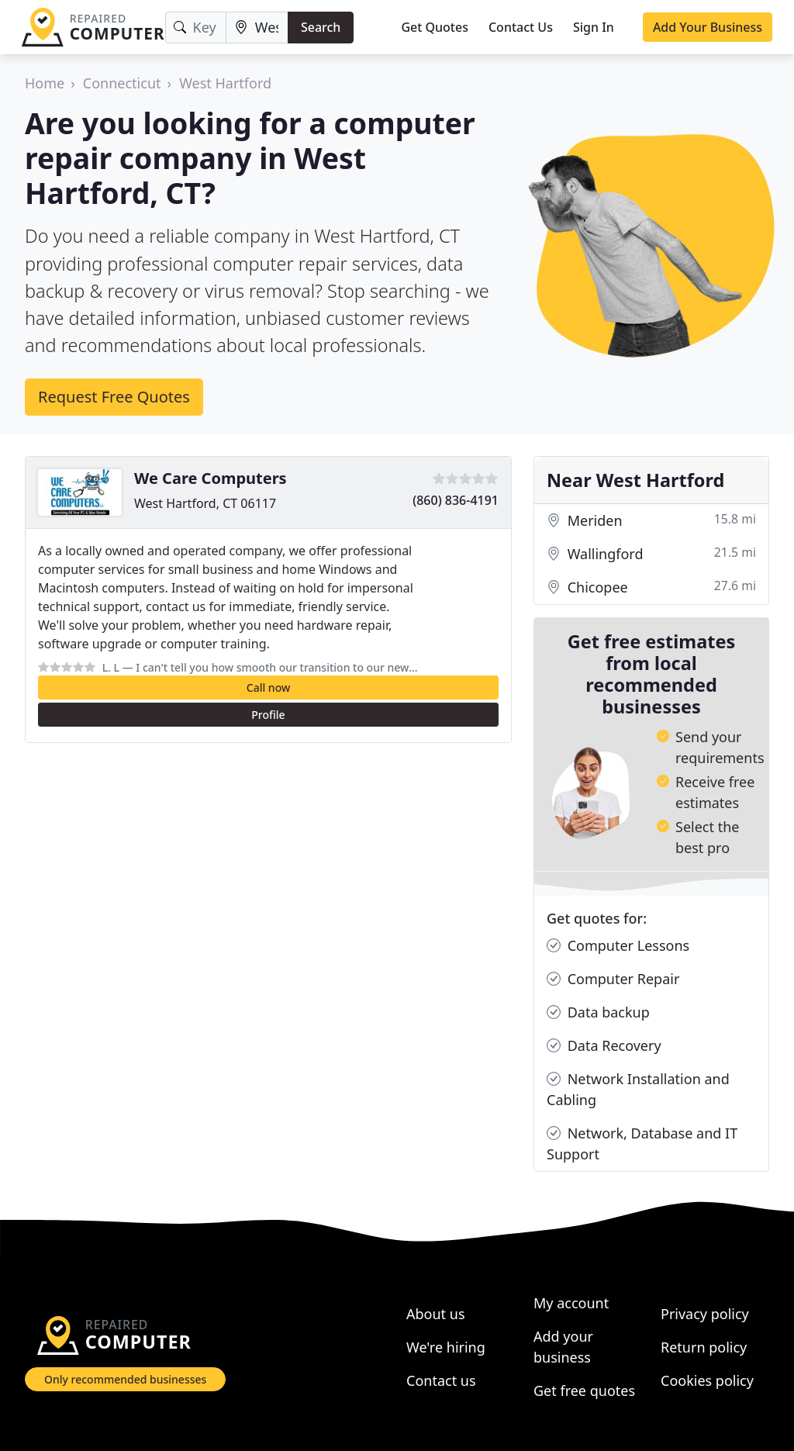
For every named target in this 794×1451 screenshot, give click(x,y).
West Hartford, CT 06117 (205, 503)
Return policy (704, 1347)
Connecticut (122, 83)
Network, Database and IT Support (642, 1143)
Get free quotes (584, 1390)
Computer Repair (613, 979)
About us (435, 1313)
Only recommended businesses (125, 1379)
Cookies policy (707, 1380)
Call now (268, 687)
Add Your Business (707, 27)
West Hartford (225, 83)
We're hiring (445, 1347)
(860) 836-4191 (456, 500)
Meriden (651, 520)
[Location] (257, 27)
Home (44, 83)
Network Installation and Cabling (638, 1089)
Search (320, 27)
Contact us (441, 1380)
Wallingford (651, 554)
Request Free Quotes (114, 396)
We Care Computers (210, 478)
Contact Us (520, 27)
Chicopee (651, 587)
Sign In (593, 27)
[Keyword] (195, 27)
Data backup (598, 1012)
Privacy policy (705, 1313)
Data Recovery (604, 1045)
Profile (268, 714)
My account (571, 1303)
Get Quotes (434, 27)
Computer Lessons (618, 945)
